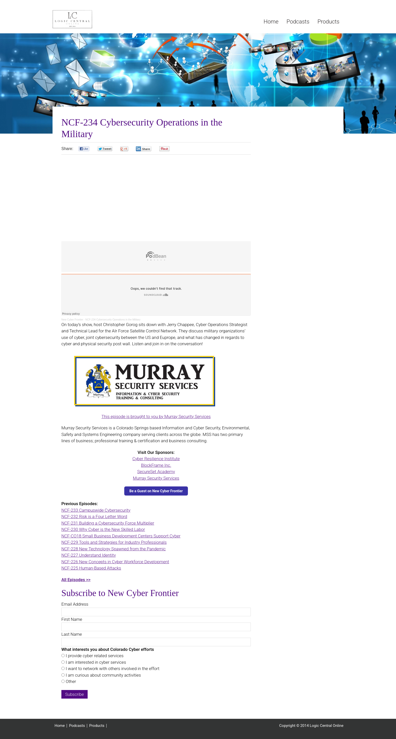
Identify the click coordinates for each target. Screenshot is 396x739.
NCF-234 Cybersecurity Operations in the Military (112, 319)
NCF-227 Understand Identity (88, 555)
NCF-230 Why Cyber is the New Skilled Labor (103, 529)
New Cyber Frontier (72, 319)
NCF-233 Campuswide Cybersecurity (95, 510)
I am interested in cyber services (95, 662)
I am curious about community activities (103, 675)
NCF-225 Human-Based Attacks (91, 568)
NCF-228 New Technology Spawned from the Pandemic (113, 548)
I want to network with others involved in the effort (112, 668)
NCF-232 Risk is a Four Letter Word (94, 516)
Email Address (74, 604)
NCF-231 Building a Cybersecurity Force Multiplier (107, 523)
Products (96, 726)
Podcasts (77, 726)
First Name (71, 619)
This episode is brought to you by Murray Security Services (156, 416)
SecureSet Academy (156, 471)
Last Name (71, 634)
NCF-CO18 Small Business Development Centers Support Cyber (121, 535)
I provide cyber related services (94, 655)
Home (60, 726)
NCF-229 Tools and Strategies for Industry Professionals (114, 542)
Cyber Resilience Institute (156, 458)
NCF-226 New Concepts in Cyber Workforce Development (115, 561)
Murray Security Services (156, 478)
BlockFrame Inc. (156, 465)
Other (70, 681)
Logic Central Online (90, 19)
